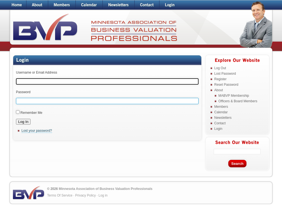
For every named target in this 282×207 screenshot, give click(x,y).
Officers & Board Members (237, 101)
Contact (220, 123)
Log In (23, 122)
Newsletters (223, 118)
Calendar (221, 112)
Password (23, 92)
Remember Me (31, 113)
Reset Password (226, 85)
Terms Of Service (59, 195)
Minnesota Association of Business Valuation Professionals (105, 189)
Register (220, 79)
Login (218, 129)
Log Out (220, 68)
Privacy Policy (85, 195)
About (218, 90)
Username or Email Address (36, 72)
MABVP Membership (233, 96)
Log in (103, 195)
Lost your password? (36, 131)
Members (221, 107)
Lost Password (225, 74)
